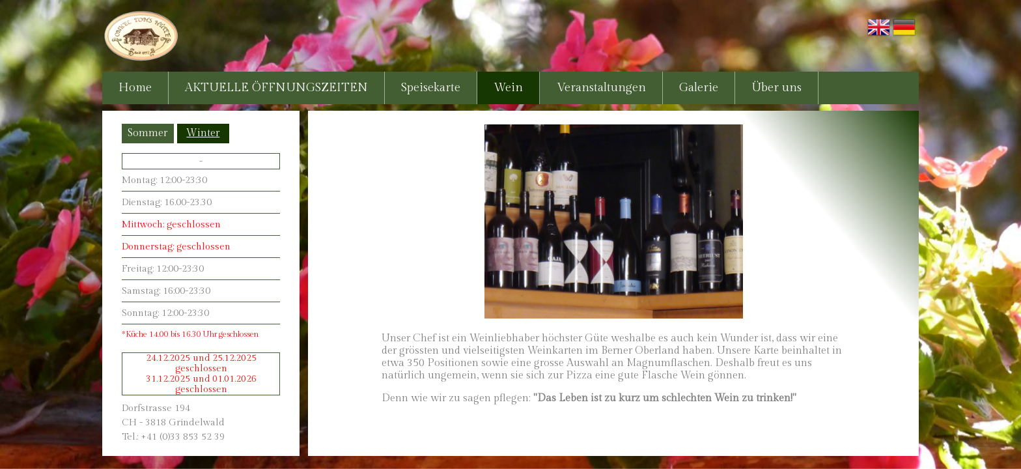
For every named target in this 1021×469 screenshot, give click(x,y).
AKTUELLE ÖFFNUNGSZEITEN (276, 87)
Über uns (776, 87)
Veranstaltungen (601, 87)
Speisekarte (430, 87)
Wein (508, 87)
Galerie (698, 87)
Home (135, 87)
